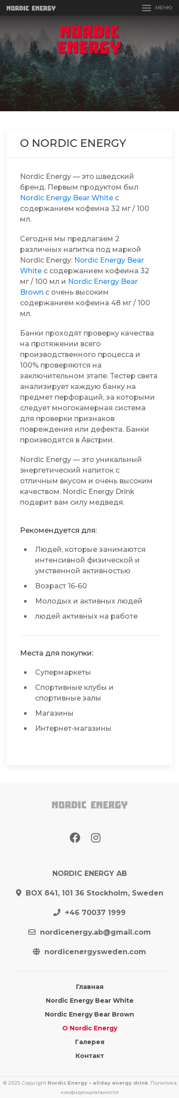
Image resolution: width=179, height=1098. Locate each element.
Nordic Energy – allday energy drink (98, 1083)
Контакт (90, 1056)
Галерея (89, 1042)
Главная (89, 987)
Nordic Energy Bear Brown (89, 1014)
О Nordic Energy (89, 1028)
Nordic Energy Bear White (66, 198)
